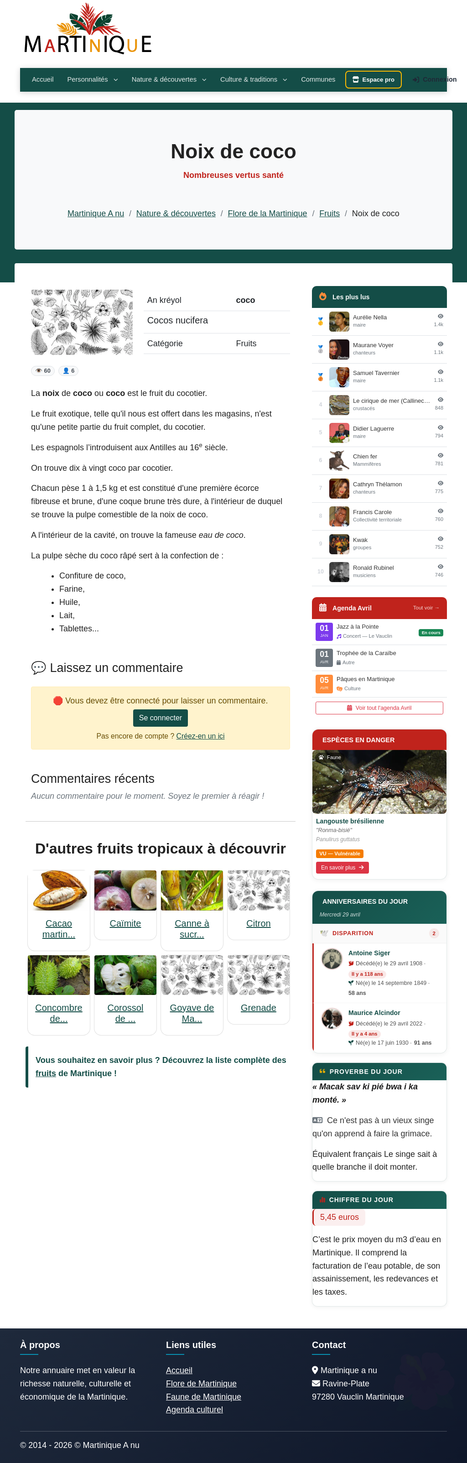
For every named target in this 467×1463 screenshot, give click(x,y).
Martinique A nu (95, 213)
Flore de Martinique (201, 1383)
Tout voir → (426, 607)
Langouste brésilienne (350, 821)
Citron (258, 923)
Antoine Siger (369, 953)
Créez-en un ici (200, 736)
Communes (318, 79)
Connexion (435, 79)
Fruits (329, 213)
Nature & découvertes (169, 79)
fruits (46, 1073)
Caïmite (125, 923)
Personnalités (92, 79)
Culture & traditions (253, 79)
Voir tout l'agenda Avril (379, 708)
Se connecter (160, 718)
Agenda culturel (194, 1409)
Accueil (42, 79)
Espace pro (373, 79)
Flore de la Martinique (267, 213)
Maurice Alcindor (374, 1012)
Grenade (258, 1008)
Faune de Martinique (203, 1396)
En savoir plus (342, 867)
